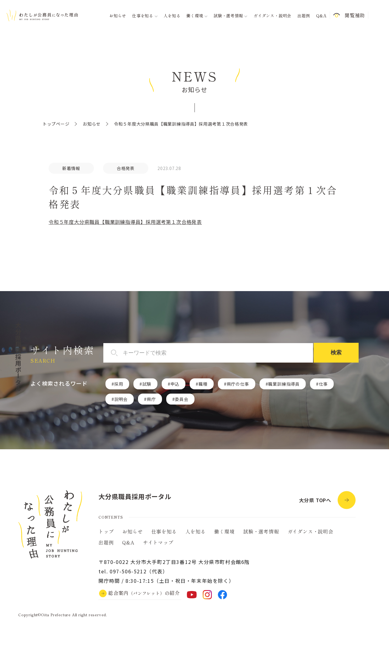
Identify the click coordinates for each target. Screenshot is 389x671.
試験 (146, 384)
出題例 (303, 16)
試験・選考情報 (261, 531)
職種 (203, 384)
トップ (106, 531)
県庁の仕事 (238, 384)
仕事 (323, 384)
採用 (118, 384)
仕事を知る (164, 531)
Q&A (321, 16)
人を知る (172, 16)
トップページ (56, 124)
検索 (336, 352)
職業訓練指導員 (284, 384)
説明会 (121, 399)
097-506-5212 (128, 571)
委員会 (181, 399)
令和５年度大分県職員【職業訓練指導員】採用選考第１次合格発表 (125, 221)
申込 (175, 384)
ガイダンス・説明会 (272, 16)
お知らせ (117, 16)
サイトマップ (158, 542)
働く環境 (224, 531)
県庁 (151, 399)
